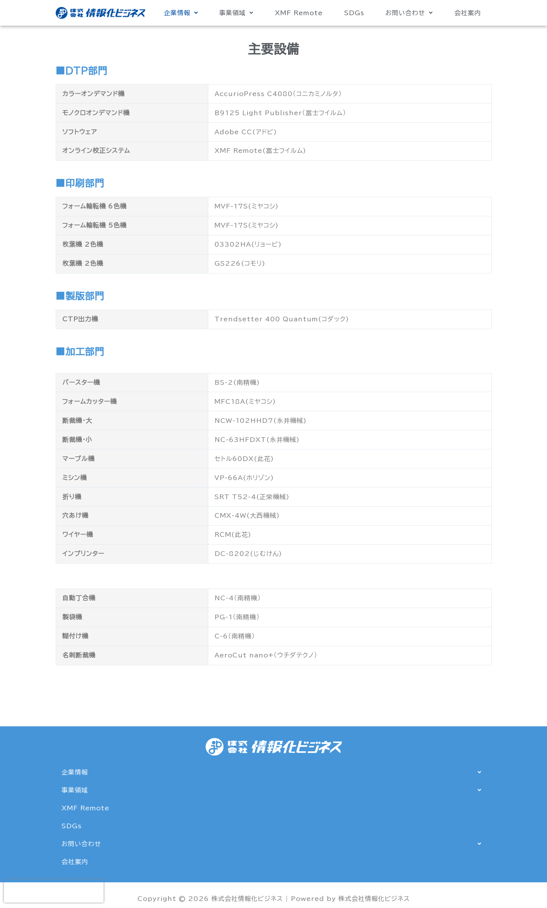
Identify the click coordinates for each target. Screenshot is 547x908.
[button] (181, 13)
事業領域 (236, 13)
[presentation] (54, 891)
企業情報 (181, 13)
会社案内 (467, 13)
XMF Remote (299, 13)
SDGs (354, 13)
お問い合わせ (409, 13)
